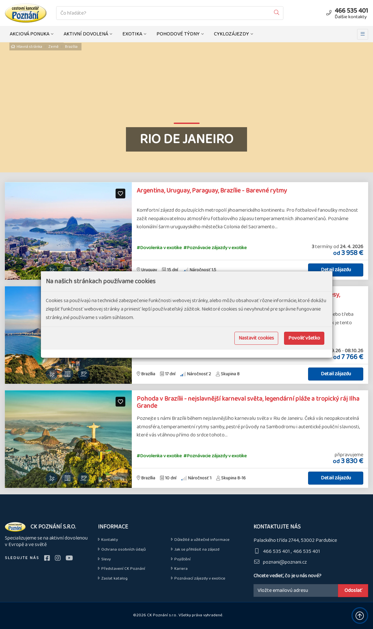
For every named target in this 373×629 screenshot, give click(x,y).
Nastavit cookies (256, 338)
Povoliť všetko (304, 338)
